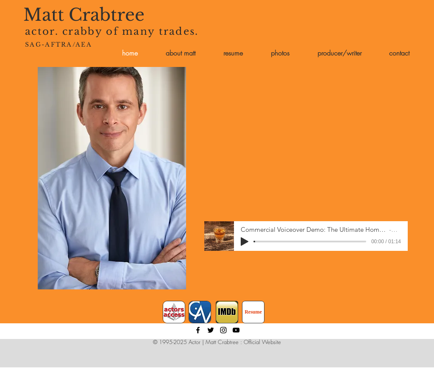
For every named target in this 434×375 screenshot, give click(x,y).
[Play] (244, 241)
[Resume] (253, 312)
